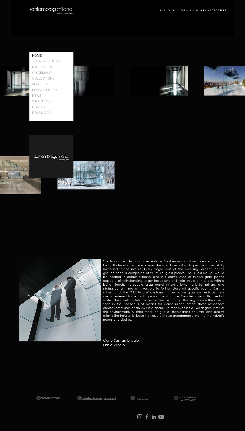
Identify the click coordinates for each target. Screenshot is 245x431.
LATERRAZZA (42, 67)
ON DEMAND (42, 73)
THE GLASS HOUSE (47, 61)
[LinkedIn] (154, 416)
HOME (37, 55)
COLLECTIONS (43, 78)
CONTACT (39, 107)
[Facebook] (146, 416)
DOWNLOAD (41, 113)
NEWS (36, 95)
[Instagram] (139, 416)
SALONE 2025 (42, 101)
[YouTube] (161, 416)
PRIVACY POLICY (45, 90)
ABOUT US (40, 84)
